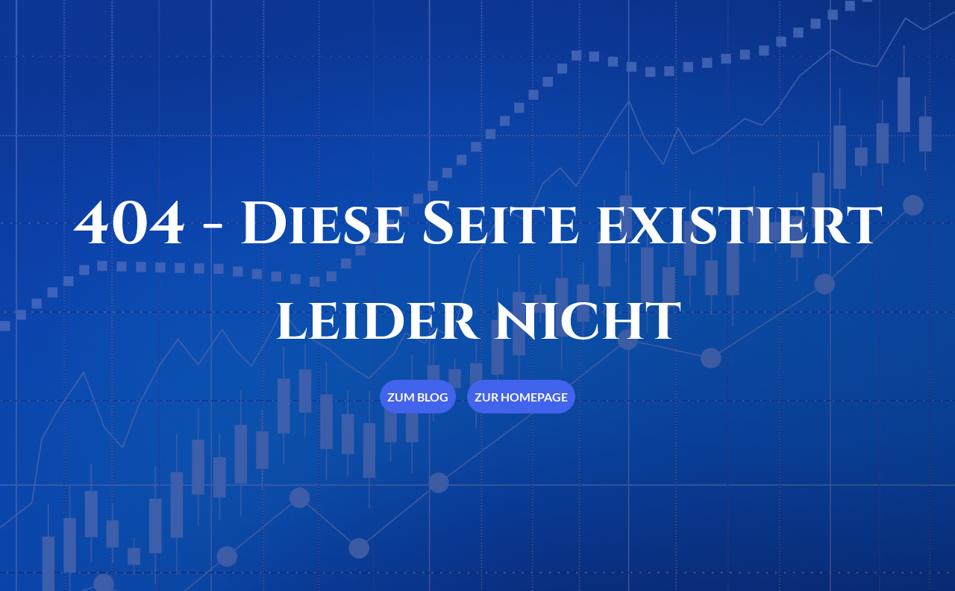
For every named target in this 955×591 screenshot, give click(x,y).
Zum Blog (417, 397)
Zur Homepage (521, 397)
